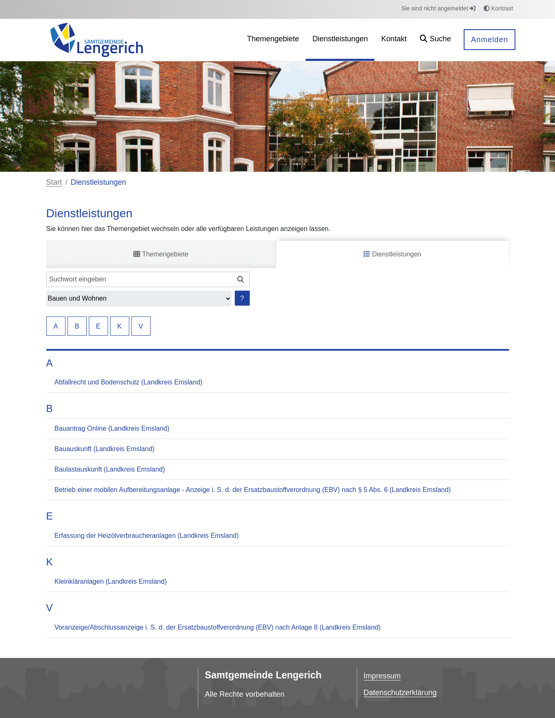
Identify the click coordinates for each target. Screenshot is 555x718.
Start (54, 182)
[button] (435, 40)
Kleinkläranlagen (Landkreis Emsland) (111, 581)
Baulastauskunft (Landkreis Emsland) (110, 469)
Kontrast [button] (498, 8)
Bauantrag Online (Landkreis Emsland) (112, 428)
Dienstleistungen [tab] (393, 254)
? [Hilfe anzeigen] (242, 298)
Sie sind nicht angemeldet (438, 8)
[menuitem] (273, 40)
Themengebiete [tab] (160, 254)
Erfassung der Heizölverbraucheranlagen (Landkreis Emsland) (147, 535)
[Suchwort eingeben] (139, 279)
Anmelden (489, 39)
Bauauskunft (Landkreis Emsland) (105, 448)
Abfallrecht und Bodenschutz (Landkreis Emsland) (129, 382)
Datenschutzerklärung (400, 692)
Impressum (382, 676)
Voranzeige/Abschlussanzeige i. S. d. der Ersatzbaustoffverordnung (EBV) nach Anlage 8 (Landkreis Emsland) (218, 627)
